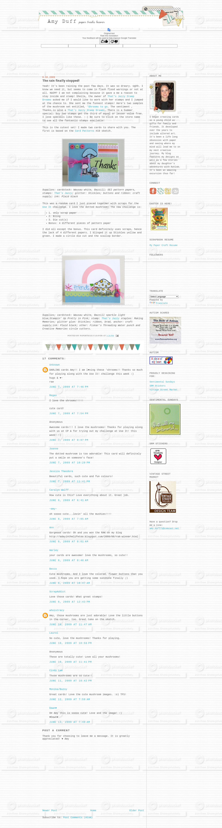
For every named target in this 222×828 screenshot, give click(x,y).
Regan (53, 395)
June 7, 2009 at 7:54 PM (68, 413)
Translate (159, 303)
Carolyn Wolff (59, 490)
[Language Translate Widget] (164, 296)
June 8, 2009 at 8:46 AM (68, 560)
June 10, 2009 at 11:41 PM (70, 662)
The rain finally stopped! (60, 80)
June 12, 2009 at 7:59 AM (69, 699)
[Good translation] (104, 41)
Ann (51, 527)
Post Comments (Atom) (78, 817)
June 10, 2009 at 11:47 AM (70, 624)
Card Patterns (85, 131)
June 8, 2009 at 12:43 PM (69, 602)
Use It (47, 207)
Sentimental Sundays (162, 382)
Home (93, 810)
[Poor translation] (114, 41)
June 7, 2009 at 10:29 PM (69, 462)
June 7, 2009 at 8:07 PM (68, 440)
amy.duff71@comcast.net (164, 528)
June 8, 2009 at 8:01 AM (68, 541)
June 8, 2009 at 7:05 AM (68, 519)
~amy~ (53, 508)
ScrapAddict (57, 591)
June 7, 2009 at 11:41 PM (69, 481)
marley (53, 550)
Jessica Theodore (61, 471)
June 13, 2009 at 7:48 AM (69, 722)
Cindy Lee (56, 670)
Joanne (53, 448)
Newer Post (49, 810)
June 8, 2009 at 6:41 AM (68, 500)
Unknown (54, 365)
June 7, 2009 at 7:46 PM (68, 387)
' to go (97, 106)
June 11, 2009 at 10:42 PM (70, 680)
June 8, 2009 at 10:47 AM (69, 583)
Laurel (53, 633)
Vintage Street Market (163, 389)
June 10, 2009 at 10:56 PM (70, 643)
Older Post (136, 810)
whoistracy (56, 610)
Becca (53, 569)
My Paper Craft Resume (163, 245)
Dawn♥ (53, 708)
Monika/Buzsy (58, 689)
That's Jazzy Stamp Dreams (86, 110)
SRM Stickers (158, 386)
